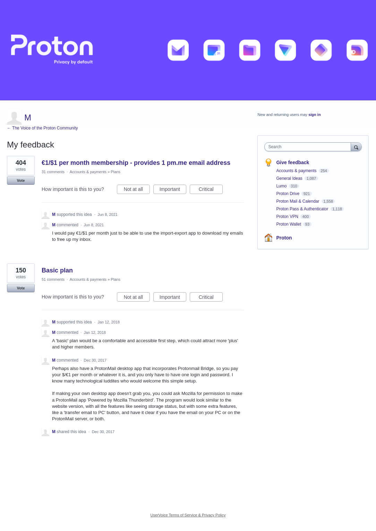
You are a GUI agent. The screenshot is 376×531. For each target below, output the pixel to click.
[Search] (356, 146)
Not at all (137, 190)
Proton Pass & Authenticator (302, 208)
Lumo (282, 186)
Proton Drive (288, 193)
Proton (284, 238)
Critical (211, 190)
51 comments (53, 279)
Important (173, 190)
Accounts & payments (88, 172)
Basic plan (57, 270)
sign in (314, 114)
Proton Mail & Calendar (298, 201)
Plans (115, 172)
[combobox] (309, 146)
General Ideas (290, 178)
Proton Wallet (289, 224)
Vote (21, 180)
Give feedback (292, 162)
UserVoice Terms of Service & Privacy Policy (188, 515)
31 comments (53, 172)
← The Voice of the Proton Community (42, 128)
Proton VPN (287, 216)
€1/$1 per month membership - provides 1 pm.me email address (136, 162)
